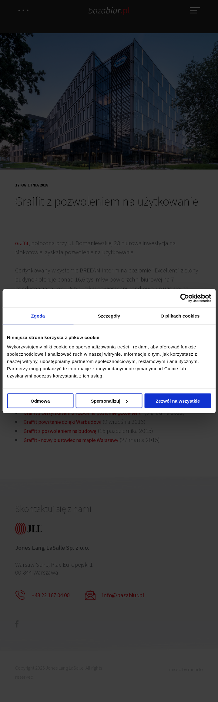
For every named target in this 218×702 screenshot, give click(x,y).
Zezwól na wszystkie (178, 401)
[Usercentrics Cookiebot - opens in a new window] (184, 297)
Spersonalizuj (109, 401)
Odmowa (40, 401)
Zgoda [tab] (38, 315)
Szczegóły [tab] (109, 315)
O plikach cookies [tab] (180, 315)
